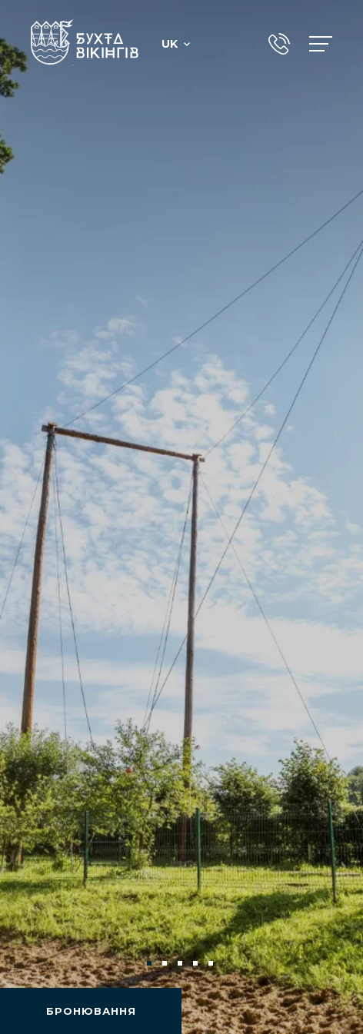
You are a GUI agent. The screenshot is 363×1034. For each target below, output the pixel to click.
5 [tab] (212, 965)
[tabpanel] (181, 517)
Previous (37, 963)
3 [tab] (181, 965)
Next (326, 963)
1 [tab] (151, 965)
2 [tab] (166, 965)
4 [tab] (197, 965)
